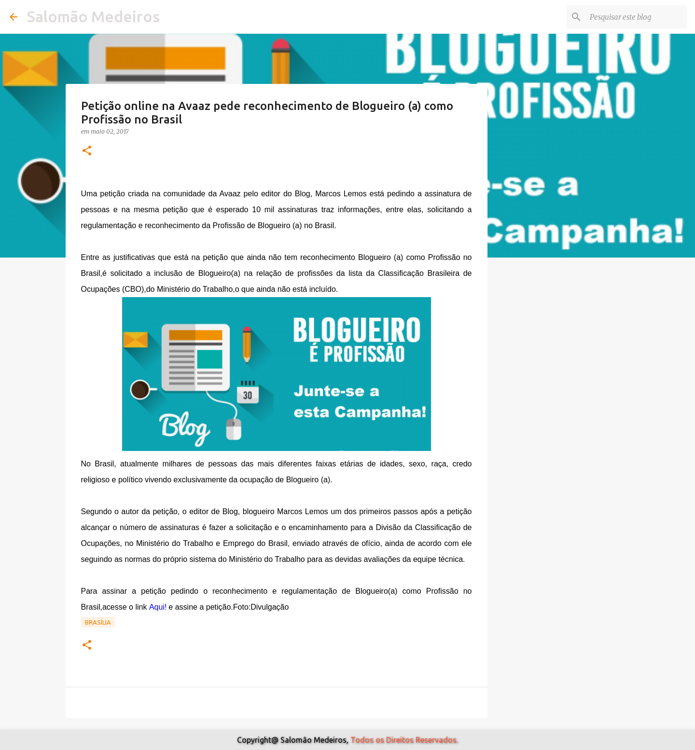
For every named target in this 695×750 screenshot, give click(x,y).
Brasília (98, 622)
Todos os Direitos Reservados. (404, 740)
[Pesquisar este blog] (636, 16)
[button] (87, 151)
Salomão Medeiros (93, 16)
